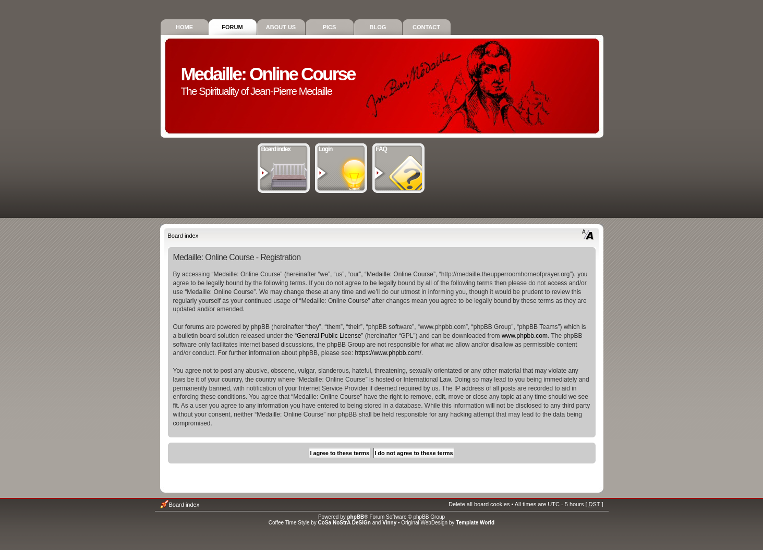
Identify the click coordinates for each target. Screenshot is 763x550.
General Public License (329, 335)
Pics (329, 27)
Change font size (588, 234)
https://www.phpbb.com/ (388, 353)
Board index (284, 148)
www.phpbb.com (525, 335)
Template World (475, 522)
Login (341, 148)
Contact (426, 27)
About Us (281, 27)
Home (184, 27)
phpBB (356, 517)
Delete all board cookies (479, 504)
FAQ (398, 148)
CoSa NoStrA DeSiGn (344, 522)
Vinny (389, 522)
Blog (378, 27)
